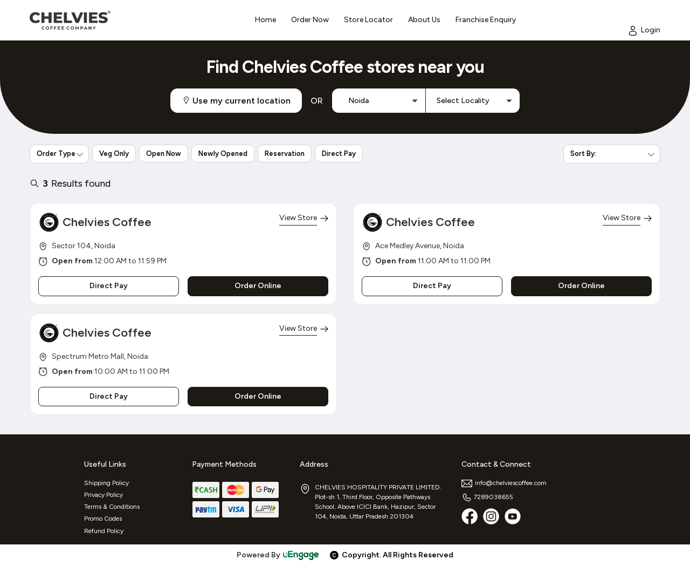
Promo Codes (103, 518)
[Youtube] (513, 516)
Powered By (278, 555)
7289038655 (487, 497)
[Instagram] (491, 516)
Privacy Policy (103, 495)
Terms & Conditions (112, 506)
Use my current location (236, 101)
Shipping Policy (106, 483)
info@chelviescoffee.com (504, 483)
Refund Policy (103, 531)
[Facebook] (469, 516)
